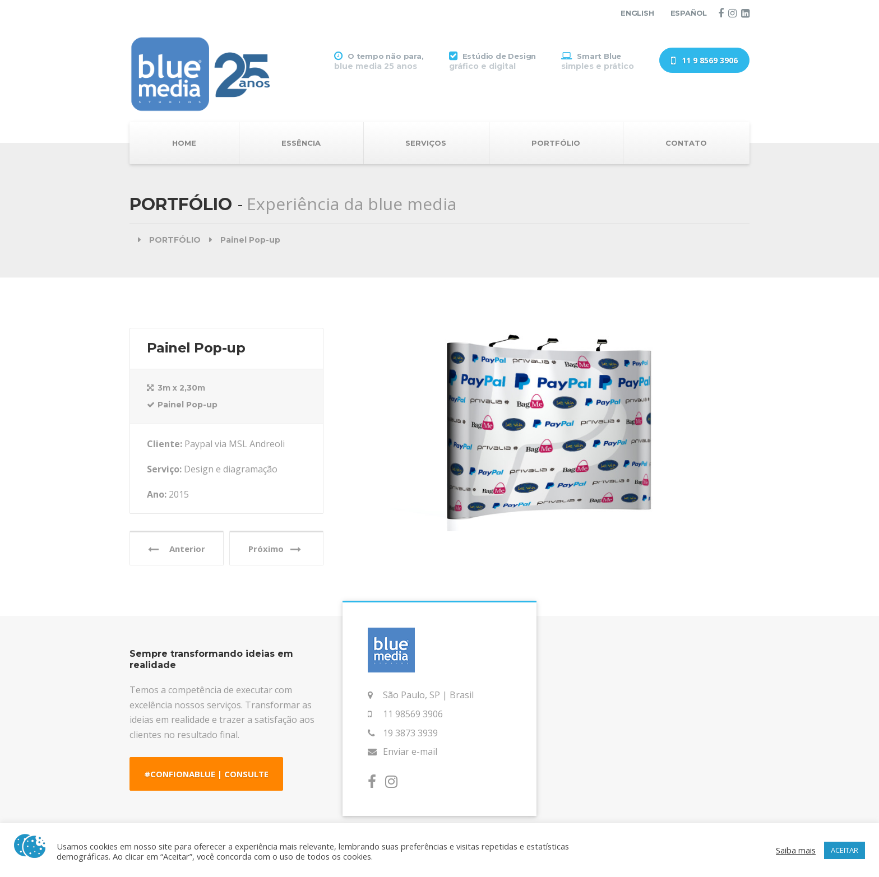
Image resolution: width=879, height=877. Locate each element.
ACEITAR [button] (844, 850)
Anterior (176, 549)
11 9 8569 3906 (704, 61)
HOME (184, 142)
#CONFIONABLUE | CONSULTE (206, 773)
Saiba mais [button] (796, 850)
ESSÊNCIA (301, 142)
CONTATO (686, 142)
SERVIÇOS (425, 142)
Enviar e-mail (410, 751)
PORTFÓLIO (555, 142)
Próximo (274, 549)
